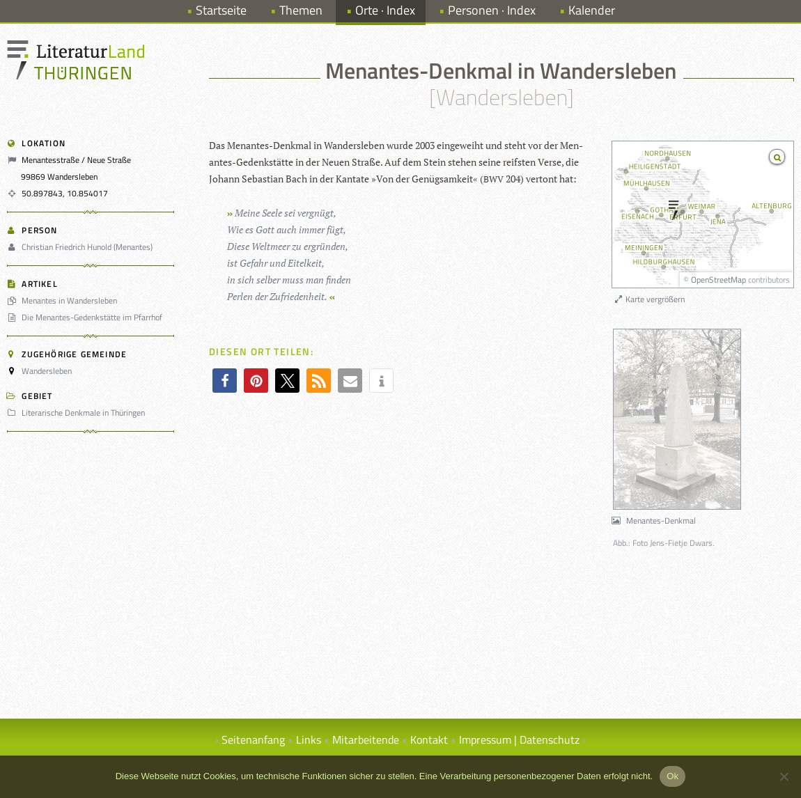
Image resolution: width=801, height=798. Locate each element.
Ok (672, 776)
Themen (300, 10)
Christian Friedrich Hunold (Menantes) (82, 246)
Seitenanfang (253, 739)
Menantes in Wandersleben (64, 300)
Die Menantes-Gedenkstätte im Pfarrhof (86, 317)
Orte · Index (385, 10)
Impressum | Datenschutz (519, 739)
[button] (224, 380)
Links (308, 739)
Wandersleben (47, 370)
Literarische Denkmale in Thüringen (78, 412)
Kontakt (429, 739)
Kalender (591, 10)
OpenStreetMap (718, 279)
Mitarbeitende (365, 739)
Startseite (221, 10)
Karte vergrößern (649, 299)
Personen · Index (492, 10)
